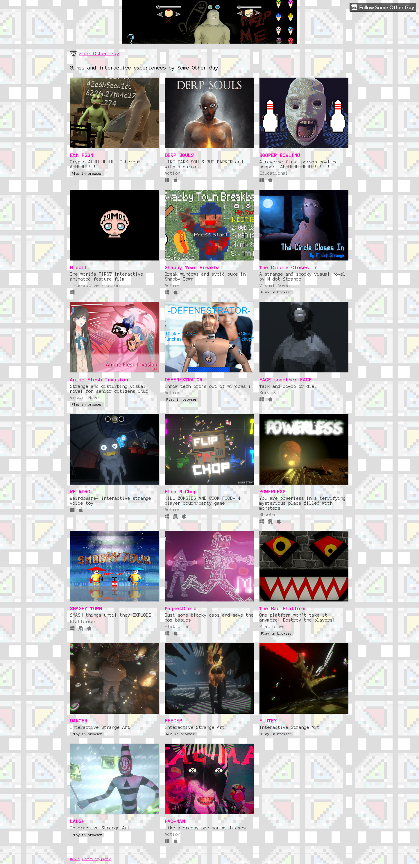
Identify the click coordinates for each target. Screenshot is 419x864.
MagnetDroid (181, 608)
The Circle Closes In (288, 267)
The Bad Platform (282, 608)
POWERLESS (272, 491)
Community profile (96, 859)
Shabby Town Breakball (195, 267)
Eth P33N (81, 155)
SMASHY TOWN (86, 608)
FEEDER (173, 720)
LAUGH (77, 821)
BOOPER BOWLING (279, 155)
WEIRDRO (80, 491)
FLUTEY (268, 720)
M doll (78, 267)
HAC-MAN (175, 821)
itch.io (75, 859)
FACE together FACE (285, 379)
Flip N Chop (181, 491)
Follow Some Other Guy (382, 7)
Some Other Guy (99, 53)
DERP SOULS (179, 155)
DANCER (78, 720)
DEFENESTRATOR (184, 379)
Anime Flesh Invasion (99, 379)
